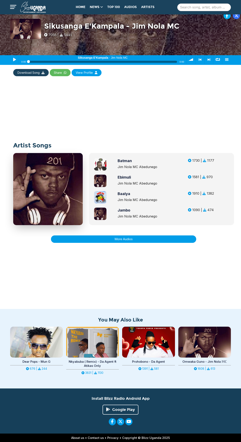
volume (191, 59)
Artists (148, 7)
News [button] (96, 7)
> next (208, 59)
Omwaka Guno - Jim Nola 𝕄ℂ (204, 362)
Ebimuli (124, 177)
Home (80, 7)
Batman (125, 161)
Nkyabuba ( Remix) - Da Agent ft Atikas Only (92, 364)
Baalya (124, 194)
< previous (200, 59)
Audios (130, 7)
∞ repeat (217, 59)
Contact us (96, 438)
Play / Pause (14, 59)
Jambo (124, 210)
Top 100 (113, 7)
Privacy (113, 438)
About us (77, 438)
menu (226, 59)
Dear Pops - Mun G (36, 362)
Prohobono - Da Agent (148, 362)
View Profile (86, 73)
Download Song (31, 73)
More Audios (124, 239)
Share (60, 73)
